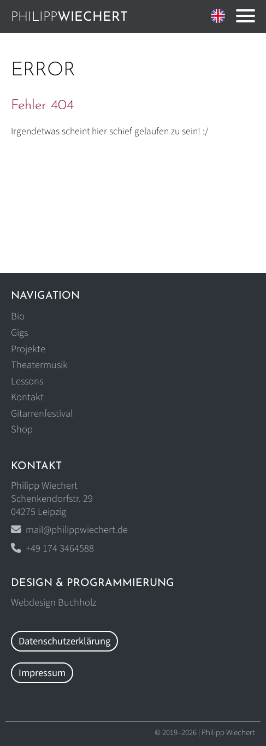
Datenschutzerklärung (64, 641)
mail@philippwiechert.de (77, 530)
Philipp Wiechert (228, 732)
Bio (18, 316)
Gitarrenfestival (42, 413)
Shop (22, 429)
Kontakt (27, 397)
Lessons (27, 381)
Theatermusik (39, 365)
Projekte (28, 349)
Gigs (19, 332)
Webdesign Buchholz (53, 602)
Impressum (42, 673)
